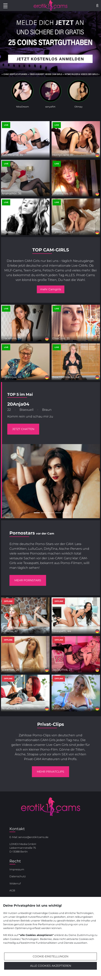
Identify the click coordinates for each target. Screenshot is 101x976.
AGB (12, 890)
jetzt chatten (23, 429)
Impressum (16, 869)
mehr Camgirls (50, 289)
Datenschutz (17, 876)
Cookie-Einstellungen (50, 956)
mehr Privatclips (50, 771)
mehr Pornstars (27, 580)
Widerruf (15, 883)
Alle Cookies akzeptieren (50, 965)
